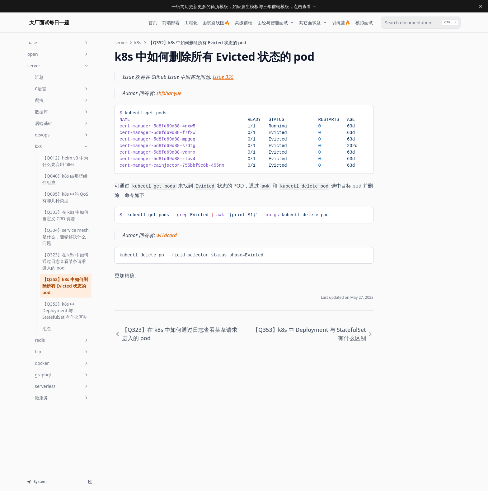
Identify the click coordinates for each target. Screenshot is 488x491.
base (58, 42)
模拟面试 (364, 23)
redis (62, 340)
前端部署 (171, 23)
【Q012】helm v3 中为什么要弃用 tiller (65, 161)
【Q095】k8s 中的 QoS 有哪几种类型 (65, 197)
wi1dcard (167, 235)
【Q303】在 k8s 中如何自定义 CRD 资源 (65, 215)
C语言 (62, 89)
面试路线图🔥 (216, 23)
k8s (62, 146)
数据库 (62, 112)
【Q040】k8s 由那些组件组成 (64, 179)
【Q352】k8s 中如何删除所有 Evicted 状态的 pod (65, 285)
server (58, 66)
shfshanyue (169, 93)
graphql (62, 375)
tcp (62, 352)
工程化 (191, 23)
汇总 (39, 77)
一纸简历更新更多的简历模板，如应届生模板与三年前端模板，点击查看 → (244, 6)
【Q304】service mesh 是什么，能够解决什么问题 (65, 236)
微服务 (62, 398)
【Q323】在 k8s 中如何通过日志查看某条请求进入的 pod (65, 261)
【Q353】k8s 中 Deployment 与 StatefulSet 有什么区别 (64, 310)
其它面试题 (313, 23)
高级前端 (243, 23)
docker (62, 363)
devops (62, 135)
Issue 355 (223, 77)
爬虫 (62, 100)
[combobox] (421, 23)
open (58, 54)
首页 (152, 23)
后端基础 (62, 123)
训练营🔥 (341, 23)
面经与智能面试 (275, 23)
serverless (62, 386)
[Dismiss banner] (481, 6)
